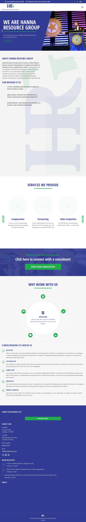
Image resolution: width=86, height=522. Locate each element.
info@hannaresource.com (9, 451)
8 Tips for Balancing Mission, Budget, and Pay (20, 463)
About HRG (8, 41)
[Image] (18, 206)
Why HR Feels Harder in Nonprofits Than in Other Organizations (25, 469)
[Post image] (3, 464)
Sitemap (43, 520)
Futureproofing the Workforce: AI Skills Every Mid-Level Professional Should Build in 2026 (30, 475)
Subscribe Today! (42, 418)
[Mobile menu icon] (82, 7)
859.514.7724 (6, 445)
